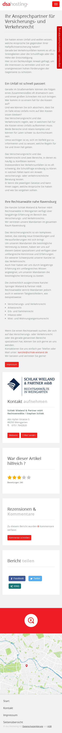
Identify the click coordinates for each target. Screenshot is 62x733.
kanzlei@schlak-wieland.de (33, 352)
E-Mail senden (29, 435)
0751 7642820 (19, 425)
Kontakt (8, 708)
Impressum (59, 61)
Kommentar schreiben (19, 537)
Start (6, 701)
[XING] (15, 586)
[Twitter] (35, 578)
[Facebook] (17, 578)
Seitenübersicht (13, 722)
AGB (49, 726)
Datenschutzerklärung (59, 40)
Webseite (13, 435)
